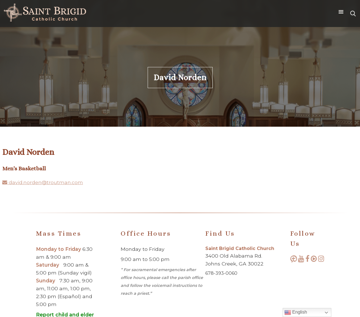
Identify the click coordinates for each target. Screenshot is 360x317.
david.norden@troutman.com (42, 182)
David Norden (180, 77)
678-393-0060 (221, 273)
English (295, 312)
